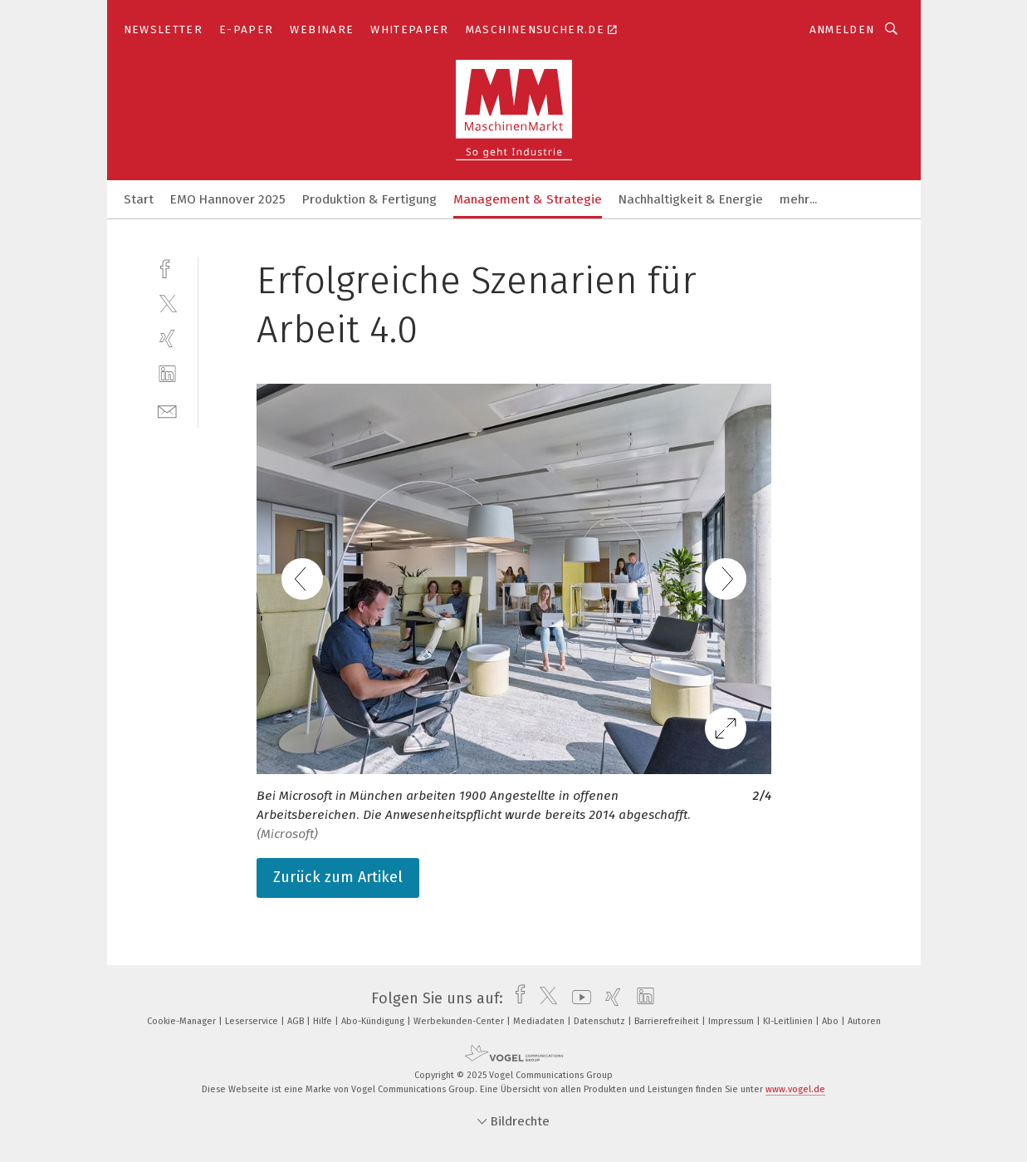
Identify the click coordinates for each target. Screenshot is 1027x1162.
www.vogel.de (795, 1089)
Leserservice (253, 1021)
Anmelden (842, 29)
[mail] (167, 410)
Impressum (732, 1021)
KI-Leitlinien (789, 1021)
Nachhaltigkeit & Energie (691, 199)
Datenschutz (601, 1021)
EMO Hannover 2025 (228, 199)
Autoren (864, 1021)
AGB (296, 1021)
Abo (831, 1021)
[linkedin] (167, 374)
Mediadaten (540, 1021)
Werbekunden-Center (459, 1021)
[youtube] (577, 998)
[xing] (167, 338)
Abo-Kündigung (374, 1021)
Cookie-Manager (182, 1021)
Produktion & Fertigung (369, 199)
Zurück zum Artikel (338, 877)
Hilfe (324, 1021)
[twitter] (167, 302)
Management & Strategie (527, 199)
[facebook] (167, 267)
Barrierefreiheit (668, 1021)
